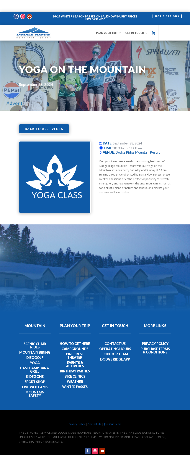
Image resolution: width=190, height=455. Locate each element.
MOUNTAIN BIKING (34, 340)
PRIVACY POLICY (155, 332)
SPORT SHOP (34, 370)
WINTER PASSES (75, 375)
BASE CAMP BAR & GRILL (35, 357)
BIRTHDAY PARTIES (75, 359)
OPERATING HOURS (115, 337)
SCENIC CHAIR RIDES (35, 333)
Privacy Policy (76, 412)
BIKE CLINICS (75, 365)
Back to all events (44, 117)
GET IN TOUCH (134, 21)
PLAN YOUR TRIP (106, 21)
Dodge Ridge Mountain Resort (137, 141)
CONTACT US (115, 332)
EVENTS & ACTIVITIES (75, 352)
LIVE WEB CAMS (35, 375)
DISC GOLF (34, 346)
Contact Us (94, 412)
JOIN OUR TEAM (115, 342)
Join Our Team (113, 412)
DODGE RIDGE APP (115, 347)
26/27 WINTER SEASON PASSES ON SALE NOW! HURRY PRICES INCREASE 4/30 (95, 6)
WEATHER (75, 370)
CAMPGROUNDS (75, 337)
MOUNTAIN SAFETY (34, 382)
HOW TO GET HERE (75, 332)
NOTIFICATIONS (167, 4)
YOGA (35, 351)
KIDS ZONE (35, 365)
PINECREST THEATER (75, 344)
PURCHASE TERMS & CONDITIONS (155, 339)
